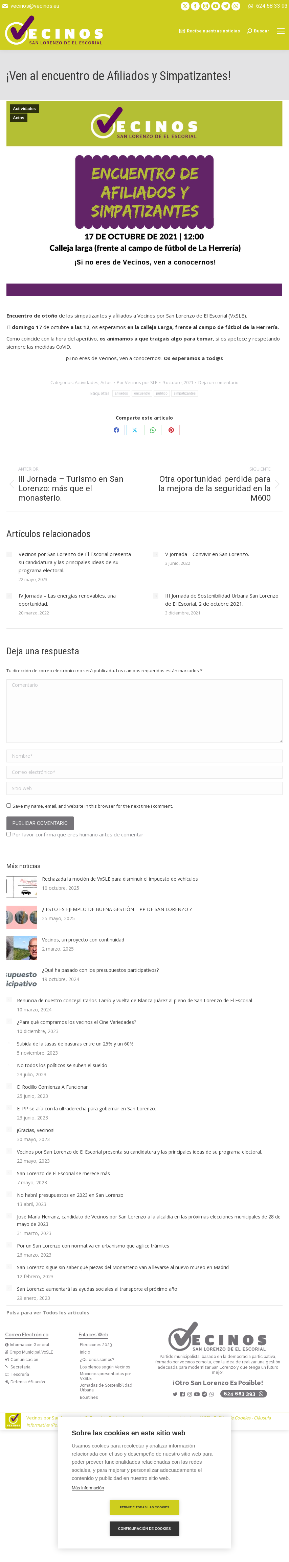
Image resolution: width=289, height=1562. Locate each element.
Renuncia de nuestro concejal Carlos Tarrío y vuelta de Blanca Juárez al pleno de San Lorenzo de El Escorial (134, 1000)
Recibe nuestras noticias (209, 31)
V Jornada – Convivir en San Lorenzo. (207, 554)
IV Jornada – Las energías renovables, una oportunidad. (67, 599)
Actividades (24, 108)
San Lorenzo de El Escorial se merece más (63, 1173)
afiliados (121, 393)
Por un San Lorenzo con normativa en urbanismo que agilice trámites (93, 1245)
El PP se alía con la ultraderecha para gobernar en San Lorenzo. (86, 1108)
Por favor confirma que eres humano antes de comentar (74, 834)
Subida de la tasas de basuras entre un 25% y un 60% (75, 1043)
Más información (88, 1509)
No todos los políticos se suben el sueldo (62, 1065)
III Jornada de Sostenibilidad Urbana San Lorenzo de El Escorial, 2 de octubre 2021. (222, 599)
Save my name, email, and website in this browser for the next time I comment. (93, 806)
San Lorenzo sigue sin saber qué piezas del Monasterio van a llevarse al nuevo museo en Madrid (123, 1267)
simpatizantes (185, 393)
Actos (18, 118)
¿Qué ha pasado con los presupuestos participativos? (100, 970)
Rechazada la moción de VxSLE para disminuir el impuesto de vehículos (120, 879)
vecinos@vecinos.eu (30, 6)
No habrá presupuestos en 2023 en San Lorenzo (70, 1195)
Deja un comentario (218, 382)
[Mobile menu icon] (281, 31)
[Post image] (9, 554)
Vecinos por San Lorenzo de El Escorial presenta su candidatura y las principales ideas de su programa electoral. (75, 562)
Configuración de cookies (183, 1529)
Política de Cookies (231, 1418)
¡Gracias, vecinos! (35, 1130)
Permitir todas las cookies (106, 1528)
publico (162, 393)
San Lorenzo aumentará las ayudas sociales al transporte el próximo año (97, 1289)
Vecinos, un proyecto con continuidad (83, 939)
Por (137, 382)
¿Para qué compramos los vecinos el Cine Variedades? (76, 1022)
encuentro (142, 393)
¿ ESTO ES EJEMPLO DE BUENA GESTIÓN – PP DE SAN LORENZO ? (117, 909)
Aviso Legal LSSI (193, 1418)
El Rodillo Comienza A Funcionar (52, 1087)
